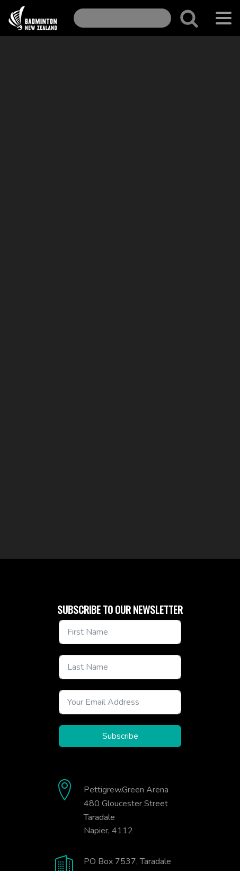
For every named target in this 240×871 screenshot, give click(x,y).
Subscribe (120, 736)
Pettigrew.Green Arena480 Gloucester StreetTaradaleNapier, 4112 (126, 810)
